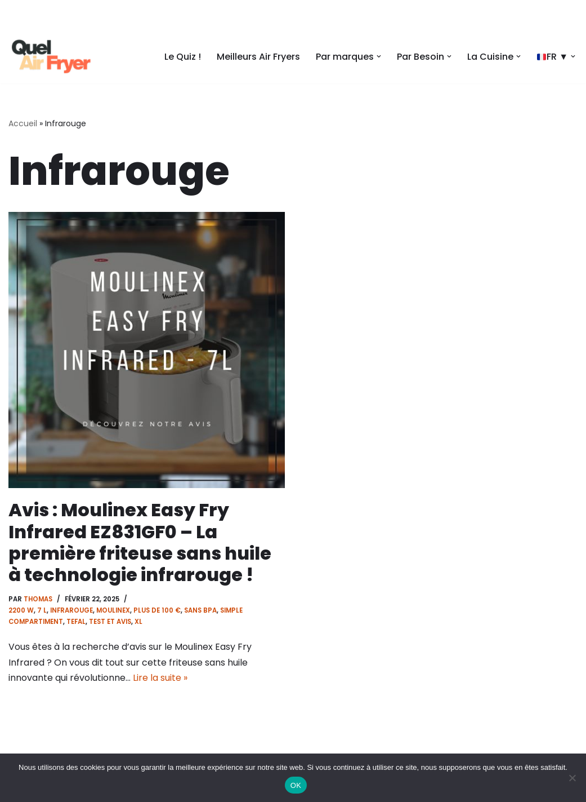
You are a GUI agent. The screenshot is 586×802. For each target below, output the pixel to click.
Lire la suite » (160, 677)
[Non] (572, 777)
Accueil (22, 123)
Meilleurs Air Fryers (258, 56)
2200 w (21, 610)
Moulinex (113, 610)
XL (138, 621)
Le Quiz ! (182, 56)
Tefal (76, 621)
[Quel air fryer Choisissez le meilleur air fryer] (50, 56)
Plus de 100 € (157, 610)
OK (295, 785)
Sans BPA (200, 610)
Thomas (38, 599)
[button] (379, 56)
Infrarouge (71, 610)
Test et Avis (110, 621)
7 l (42, 610)
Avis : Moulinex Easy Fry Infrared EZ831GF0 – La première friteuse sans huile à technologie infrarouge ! (139, 542)
